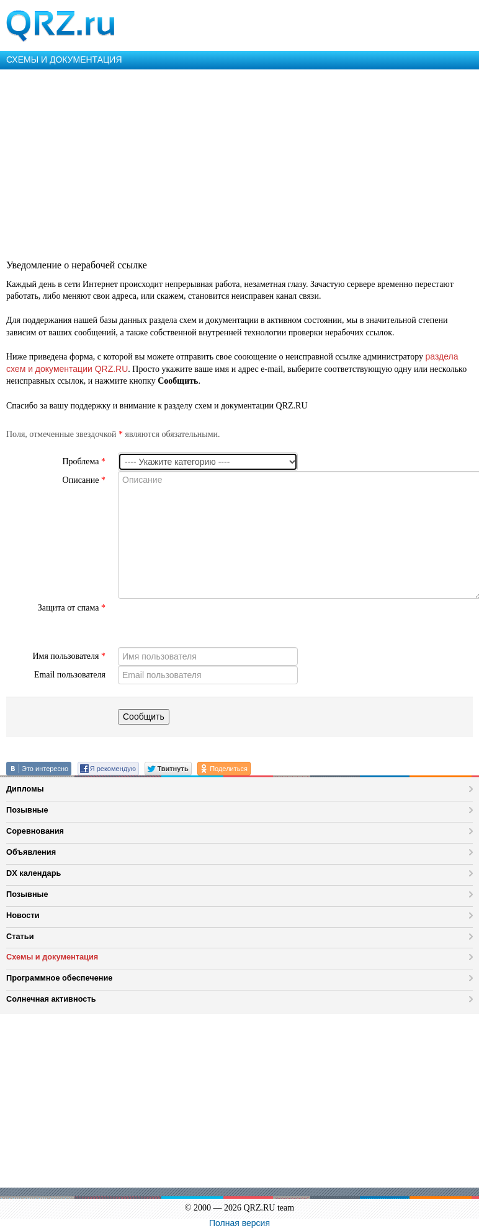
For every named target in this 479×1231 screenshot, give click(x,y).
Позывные (27, 809)
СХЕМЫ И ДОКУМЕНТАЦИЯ (64, 59)
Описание (84, 480)
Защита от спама (71, 607)
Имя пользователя (68, 656)
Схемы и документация (52, 956)
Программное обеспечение (59, 977)
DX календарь (33, 873)
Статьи (20, 936)
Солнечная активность (51, 999)
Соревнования (35, 831)
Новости (23, 915)
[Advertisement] (238, 162)
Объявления (31, 852)
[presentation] (212, 623)
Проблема (83, 461)
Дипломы (25, 788)
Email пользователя (69, 674)
